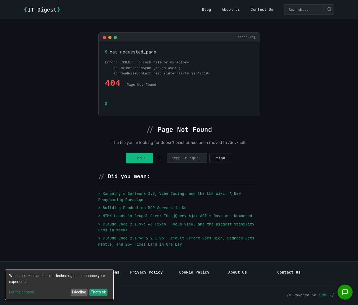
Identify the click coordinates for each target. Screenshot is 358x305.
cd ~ (139, 158)
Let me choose (21, 292)
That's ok (98, 292)
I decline (79, 292)
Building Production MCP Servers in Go (144, 207)
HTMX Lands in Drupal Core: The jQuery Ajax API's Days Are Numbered (177, 215)
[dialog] (59, 285)
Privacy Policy (146, 272)
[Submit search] (329, 9)
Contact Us (288, 272)
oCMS (323, 295)
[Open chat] (345, 292)
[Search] (304, 9)
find (220, 158)
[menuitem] (207, 9)
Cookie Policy (194, 272)
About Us (237, 272)
